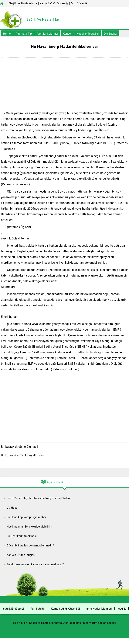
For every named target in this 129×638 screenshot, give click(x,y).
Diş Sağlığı (110, 33)
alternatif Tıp (23, 33)
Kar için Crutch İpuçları (21, 555)
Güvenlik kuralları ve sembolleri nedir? (30, 545)
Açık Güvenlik (78, 3)
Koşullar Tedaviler (88, 33)
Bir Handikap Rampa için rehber (26, 517)
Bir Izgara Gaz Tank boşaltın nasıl (23, 455)
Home (7, 33)
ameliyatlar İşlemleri (99, 608)
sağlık (122, 608)
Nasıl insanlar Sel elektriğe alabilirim (29, 526)
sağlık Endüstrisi (13, 608)
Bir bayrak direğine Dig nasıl (19, 446)
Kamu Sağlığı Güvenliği (53, 3)
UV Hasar (13, 507)
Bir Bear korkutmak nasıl (22, 536)
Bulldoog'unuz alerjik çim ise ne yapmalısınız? (35, 564)
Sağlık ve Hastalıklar (22, 3)
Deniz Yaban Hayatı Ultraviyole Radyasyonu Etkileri (38, 498)
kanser (67, 33)
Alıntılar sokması (47, 33)
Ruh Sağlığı (37, 608)
